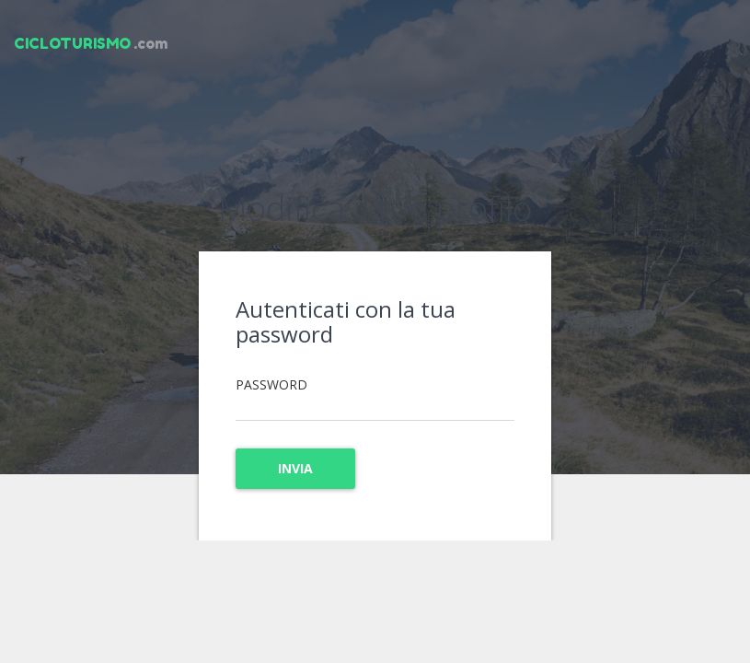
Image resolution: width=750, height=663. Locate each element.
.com (90, 43)
